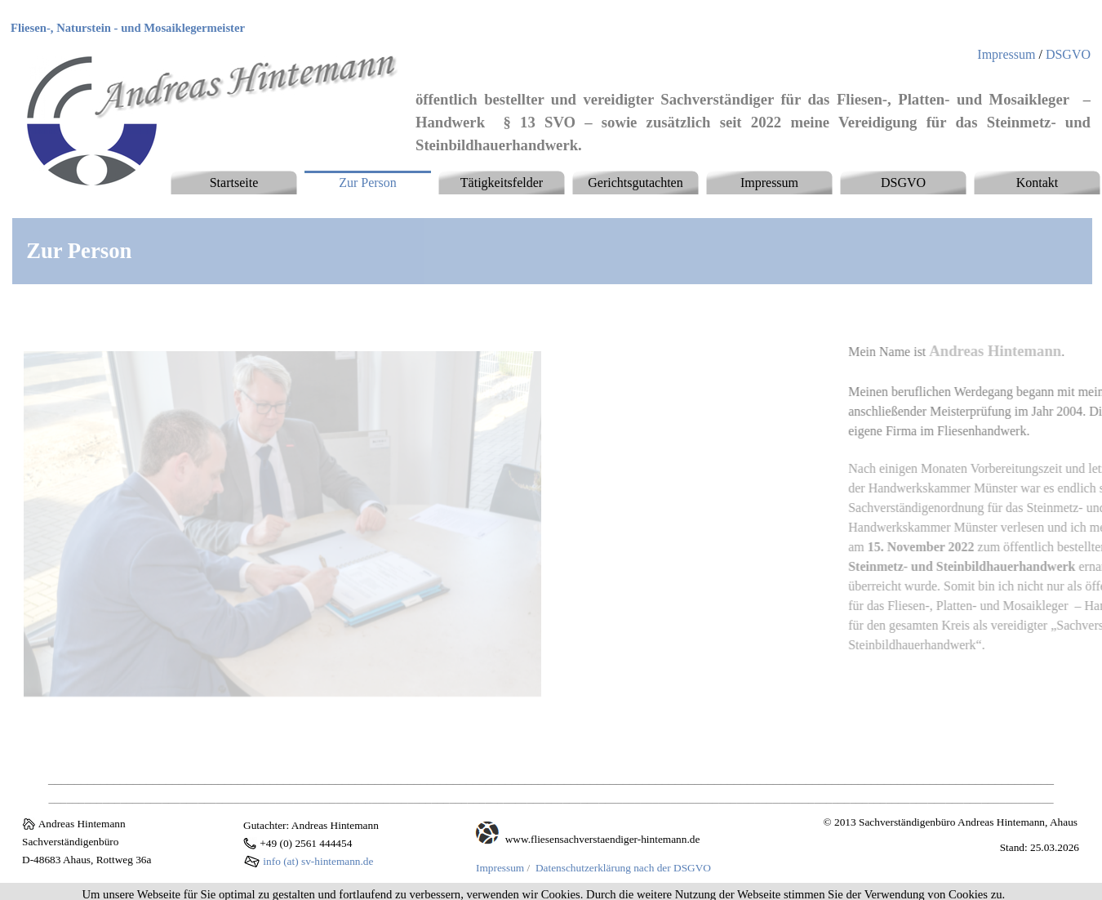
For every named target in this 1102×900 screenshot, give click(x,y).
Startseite (234, 182)
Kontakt (1037, 182)
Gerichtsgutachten (635, 182)
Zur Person (368, 182)
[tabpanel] (196, 28)
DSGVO (1068, 54)
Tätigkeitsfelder (501, 182)
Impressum (1006, 54)
